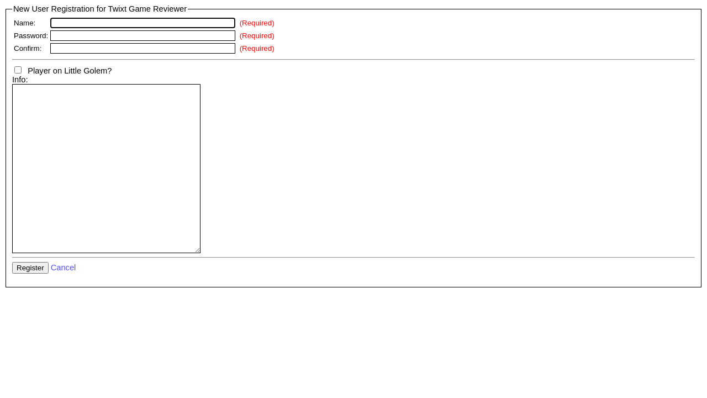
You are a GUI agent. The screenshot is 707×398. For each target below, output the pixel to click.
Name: (24, 23)
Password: (31, 36)
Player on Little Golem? (63, 70)
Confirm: (27, 48)
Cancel (63, 300)
